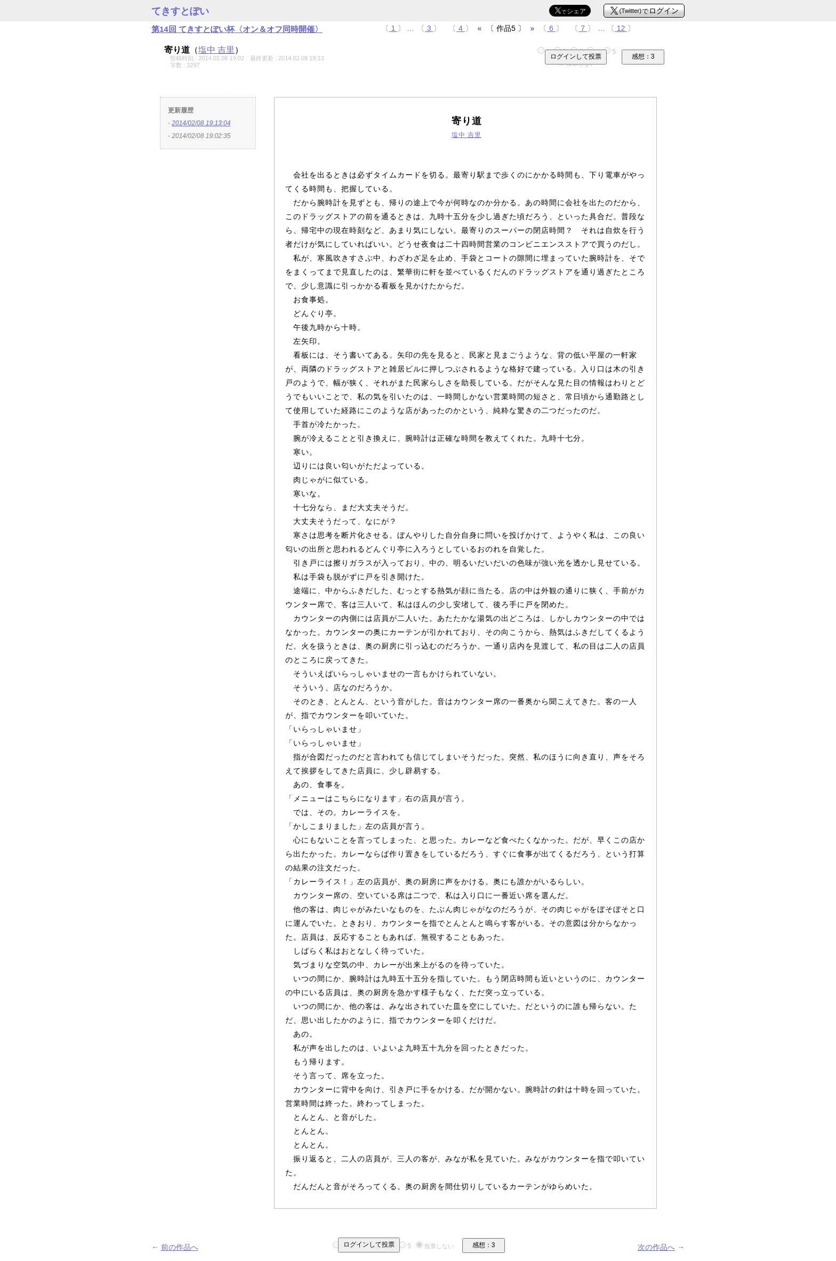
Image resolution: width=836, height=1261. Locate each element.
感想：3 (643, 56)
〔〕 (393, 28)
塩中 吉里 (216, 49)
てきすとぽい (180, 11)
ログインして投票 (575, 56)
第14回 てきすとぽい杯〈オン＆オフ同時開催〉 (237, 29)
